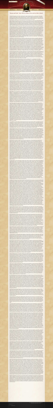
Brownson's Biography (33, 402)
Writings (19, 10)
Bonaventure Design (13, 405)
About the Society (12, 0)
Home (9, 0)
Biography (12, 10)
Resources (34, 10)
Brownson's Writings (37, 402)
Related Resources (41, 402)
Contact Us (16, 0)
